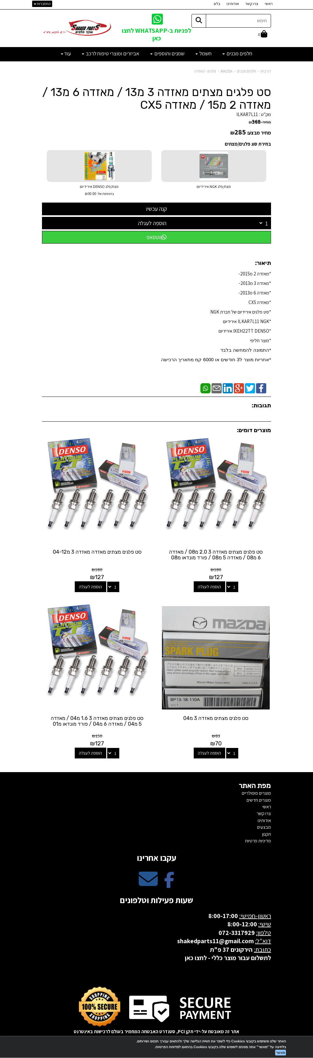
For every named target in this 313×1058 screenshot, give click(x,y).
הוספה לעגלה (152, 223)
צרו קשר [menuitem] (251, 3)
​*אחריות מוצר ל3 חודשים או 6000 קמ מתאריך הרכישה (216, 359)
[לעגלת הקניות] (262, 34)
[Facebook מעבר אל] (169, 883)
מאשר (280, 1053)
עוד (66, 53)
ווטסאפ (156, 237)
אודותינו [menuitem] (232, 3)
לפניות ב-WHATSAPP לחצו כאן (156, 34)
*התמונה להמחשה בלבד (245, 350)
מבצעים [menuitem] (264, 826)
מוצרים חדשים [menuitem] (259, 799)
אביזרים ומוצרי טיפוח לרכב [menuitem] (110, 53)
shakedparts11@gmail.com (215, 940)
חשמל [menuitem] (203, 53)
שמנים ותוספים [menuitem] (167, 53)
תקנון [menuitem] (266, 833)
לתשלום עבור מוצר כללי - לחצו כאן (228, 956)
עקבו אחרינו (156, 856)
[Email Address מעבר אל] (148, 883)
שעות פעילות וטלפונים (156, 898)
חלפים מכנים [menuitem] (237, 53)
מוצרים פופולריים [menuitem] (256, 792)
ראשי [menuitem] (269, 3)
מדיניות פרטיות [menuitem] (258, 839)
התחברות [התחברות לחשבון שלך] (42, 3)
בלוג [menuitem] (216, 3)
